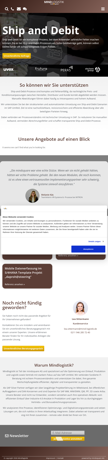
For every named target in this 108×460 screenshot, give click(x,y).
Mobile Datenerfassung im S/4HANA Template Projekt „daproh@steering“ (23, 272)
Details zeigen (94, 241)
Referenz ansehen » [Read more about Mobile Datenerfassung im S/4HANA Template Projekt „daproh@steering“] (15, 284)
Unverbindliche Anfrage (16, 55)
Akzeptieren (88, 249)
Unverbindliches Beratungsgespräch (23, 348)
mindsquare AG (98, 458)
